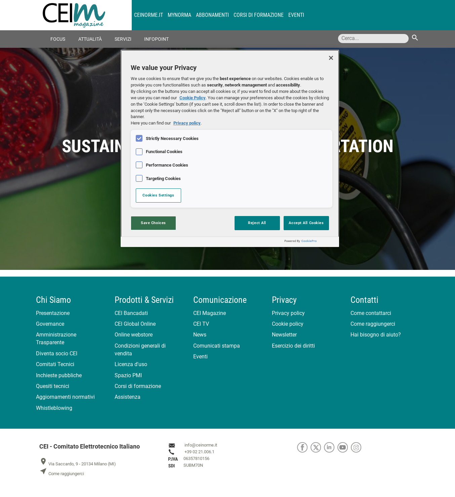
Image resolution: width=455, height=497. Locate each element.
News (199, 334)
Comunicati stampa (216, 346)
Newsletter (284, 334)
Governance (50, 324)
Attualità (90, 39)
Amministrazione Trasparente (56, 338)
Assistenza (127, 397)
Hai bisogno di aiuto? (375, 334)
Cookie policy (287, 324)
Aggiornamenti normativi (65, 397)
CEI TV (201, 324)
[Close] (331, 57)
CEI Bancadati (131, 313)
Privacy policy (288, 313)
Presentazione (53, 313)
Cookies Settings (158, 195)
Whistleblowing (54, 408)
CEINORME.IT (148, 15)
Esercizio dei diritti (293, 346)
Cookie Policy (192, 97)
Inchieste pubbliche (59, 375)
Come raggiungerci (372, 324)
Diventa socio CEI (56, 353)
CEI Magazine (209, 313)
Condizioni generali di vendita (140, 350)
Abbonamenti (212, 15)
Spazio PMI (128, 375)
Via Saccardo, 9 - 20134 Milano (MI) (77, 463)
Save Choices (153, 222)
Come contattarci (370, 313)
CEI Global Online (135, 324)
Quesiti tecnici (52, 386)
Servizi (123, 39)
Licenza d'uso (131, 364)
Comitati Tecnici (55, 364)
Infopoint (156, 39)
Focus (57, 39)
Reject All (257, 222)
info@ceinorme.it (200, 445)
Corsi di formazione (259, 15)
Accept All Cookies (306, 222)
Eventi (296, 15)
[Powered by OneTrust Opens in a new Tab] (310, 243)
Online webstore (134, 334)
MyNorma (179, 15)
